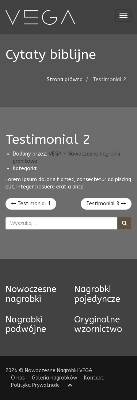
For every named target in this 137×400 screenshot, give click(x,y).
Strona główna (65, 79)
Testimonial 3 (106, 204)
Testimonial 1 (31, 204)
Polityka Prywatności (36, 385)
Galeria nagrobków (54, 378)
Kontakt (94, 378)
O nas (18, 378)
